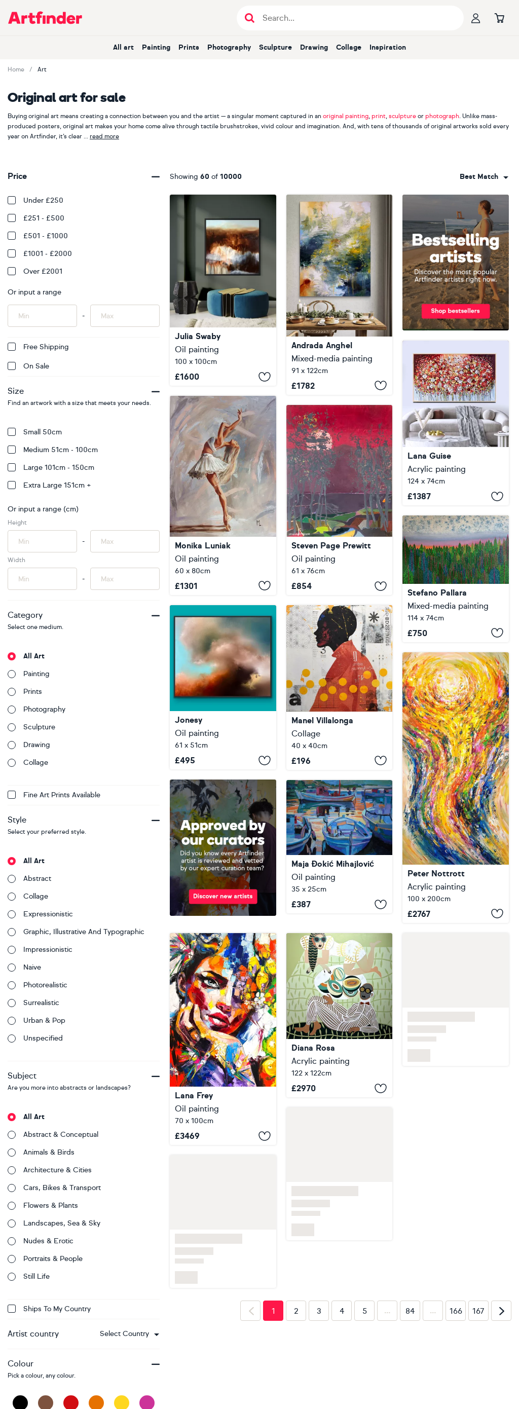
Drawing (314, 47)
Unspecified (35, 1038)
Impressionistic (40, 949)
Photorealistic (37, 985)
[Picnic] (339, 1015)
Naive (24, 967)
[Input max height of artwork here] (125, 541)
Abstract (29, 878)
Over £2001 (35, 271)
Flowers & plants (43, 1205)
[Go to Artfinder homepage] (45, 17)
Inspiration (387, 47)
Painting (156, 47)
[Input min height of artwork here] (42, 541)
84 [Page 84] (410, 1311)
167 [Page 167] (478, 1311)
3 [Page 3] (319, 1311)
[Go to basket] (499, 17)
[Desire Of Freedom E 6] (455, 787)
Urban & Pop (36, 1020)
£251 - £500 (36, 218)
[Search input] (356, 18)
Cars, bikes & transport (54, 1187)
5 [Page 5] (364, 1311)
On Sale (28, 366)
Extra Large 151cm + (49, 485)
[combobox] (129, 1334)
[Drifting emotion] (223, 687)
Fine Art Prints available (54, 795)
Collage (348, 47)
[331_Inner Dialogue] (339, 687)
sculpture (402, 116)
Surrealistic (33, 1002)
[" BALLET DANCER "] (223, 495)
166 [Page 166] (456, 1311)
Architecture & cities (50, 1170)
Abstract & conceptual (53, 1134)
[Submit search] (250, 18)
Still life (29, 1276)
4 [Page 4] (342, 1311)
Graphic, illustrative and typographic (76, 932)
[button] (129, 1334)
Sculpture (275, 47)
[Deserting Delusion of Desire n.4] (455, 578)
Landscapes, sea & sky (54, 1223)
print (379, 116)
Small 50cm (35, 432)
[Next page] (501, 1311)
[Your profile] (476, 17)
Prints (188, 47)
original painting (345, 116)
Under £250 (35, 200)
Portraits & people (45, 1258)
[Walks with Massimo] (223, 290)
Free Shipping (38, 347)
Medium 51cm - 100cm (53, 450)
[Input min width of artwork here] (42, 579)
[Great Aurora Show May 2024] (339, 500)
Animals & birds (41, 1152)
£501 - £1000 (38, 236)
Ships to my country (49, 1309)
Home (16, 69)
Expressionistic (40, 914)
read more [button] (104, 136)
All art (123, 47)
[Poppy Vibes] (455, 423)
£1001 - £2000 (40, 253)
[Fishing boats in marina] (339, 847)
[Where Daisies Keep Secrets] (223, 1039)
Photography (229, 47)
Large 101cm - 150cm (51, 467)
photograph (442, 116)
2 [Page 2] (296, 1311)
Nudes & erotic (40, 1241)
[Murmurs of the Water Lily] (339, 295)
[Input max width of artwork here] (125, 579)
